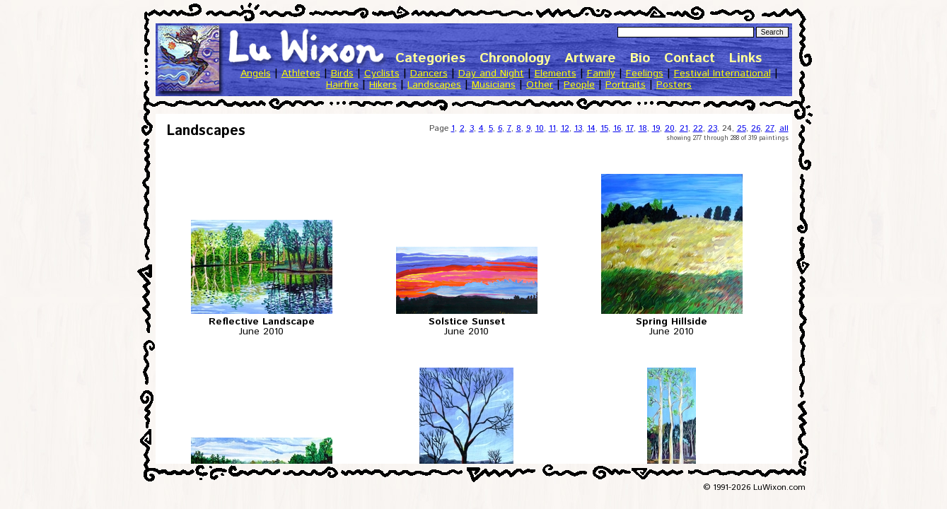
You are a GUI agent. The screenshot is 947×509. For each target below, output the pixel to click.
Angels (255, 73)
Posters (674, 85)
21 (684, 128)
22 (698, 128)
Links (745, 58)
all (784, 128)
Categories (430, 58)
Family (601, 73)
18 (643, 128)
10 (539, 128)
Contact (689, 58)
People (579, 85)
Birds (342, 73)
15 (604, 128)
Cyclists (382, 73)
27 (769, 128)
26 (755, 128)
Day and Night (491, 73)
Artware (590, 58)
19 (656, 128)
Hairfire (342, 85)
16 (617, 128)
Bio (640, 58)
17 (630, 128)
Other (539, 85)
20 (670, 128)
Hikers (383, 85)
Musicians (494, 85)
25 (741, 128)
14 (591, 128)
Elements (555, 73)
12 (565, 128)
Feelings (644, 73)
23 (712, 128)
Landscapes (434, 85)
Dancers (429, 73)
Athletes (300, 73)
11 (552, 128)
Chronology (515, 58)
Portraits (625, 85)
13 (578, 128)
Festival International (722, 73)
